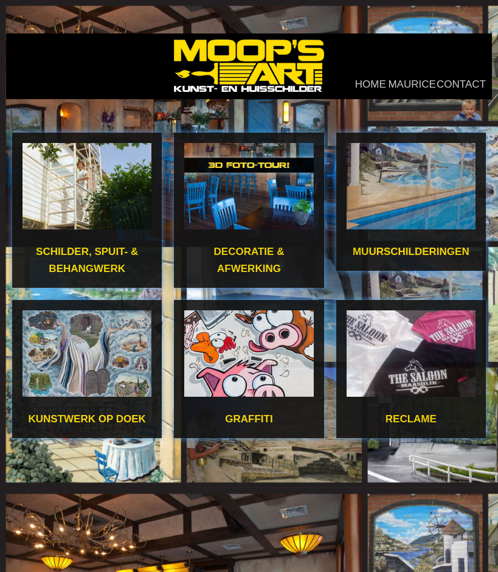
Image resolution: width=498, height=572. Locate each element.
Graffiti (248, 419)
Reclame (411, 419)
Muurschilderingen (411, 251)
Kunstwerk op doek (87, 419)
